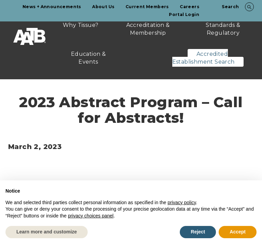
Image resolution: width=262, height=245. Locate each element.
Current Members (147, 6)
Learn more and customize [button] (46, 231)
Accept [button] (238, 231)
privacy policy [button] (182, 202)
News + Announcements (52, 6)
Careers (189, 6)
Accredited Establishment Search (203, 58)
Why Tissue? (80, 25)
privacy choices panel (91, 215)
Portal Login (184, 14)
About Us (103, 6)
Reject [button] (198, 231)
